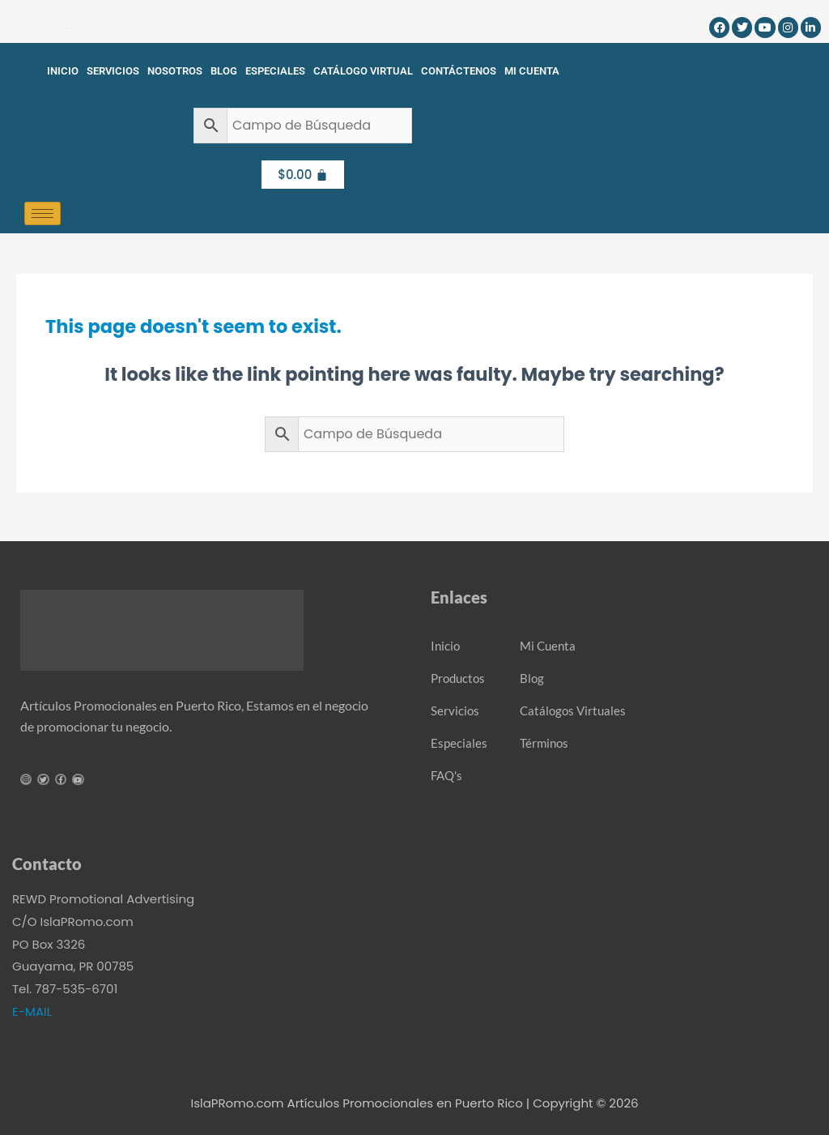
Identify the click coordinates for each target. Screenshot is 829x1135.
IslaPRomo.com (238, 1103)
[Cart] (303, 175)
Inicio (63, 71)
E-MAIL (32, 1011)
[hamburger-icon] (42, 213)
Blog (223, 71)
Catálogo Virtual (363, 71)
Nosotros (174, 71)
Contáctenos (458, 71)
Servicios (113, 71)
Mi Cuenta (531, 71)
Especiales (275, 71)
